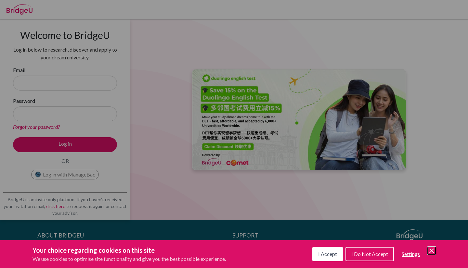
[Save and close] (432, 251)
